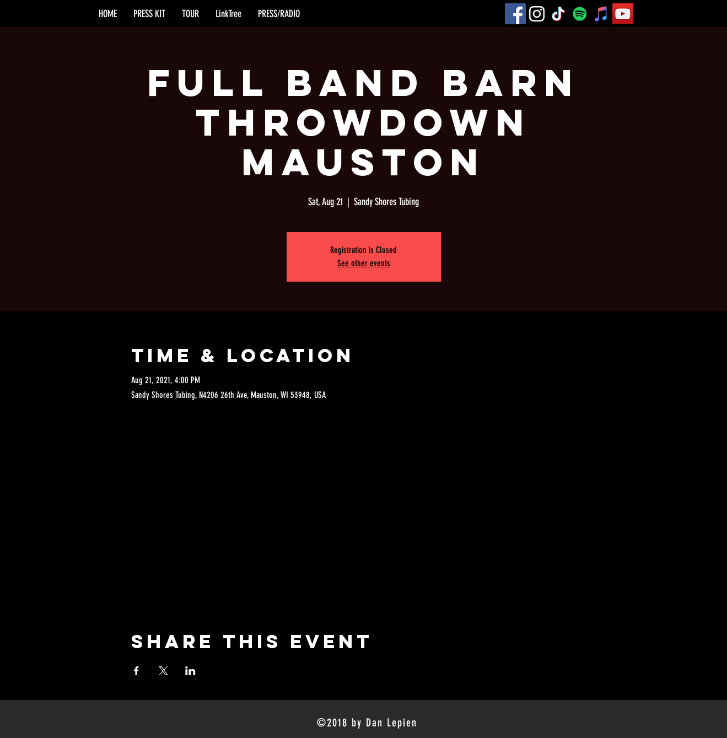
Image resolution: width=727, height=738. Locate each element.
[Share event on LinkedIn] (190, 670)
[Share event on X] (163, 670)
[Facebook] (515, 13)
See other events (363, 263)
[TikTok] (558, 13)
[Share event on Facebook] (136, 670)
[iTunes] (601, 13)
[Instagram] (536, 13)
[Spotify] (579, 13)
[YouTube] (622, 13)
